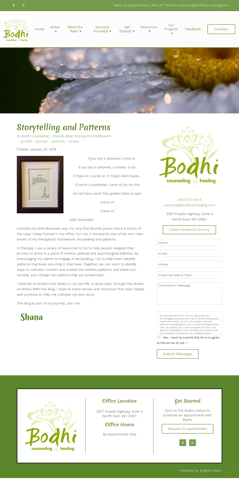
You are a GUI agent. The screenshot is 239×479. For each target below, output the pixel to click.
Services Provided (101, 29)
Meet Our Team (75, 29)
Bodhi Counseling (35, 136)
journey (42, 141)
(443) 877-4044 (162, 5)
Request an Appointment (187, 430)
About (55, 27)
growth (26, 141)
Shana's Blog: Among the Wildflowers (82, 136)
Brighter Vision (211, 471)
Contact (221, 29)
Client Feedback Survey (189, 230)
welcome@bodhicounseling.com (203, 5)
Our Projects (171, 27)
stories (74, 141)
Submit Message (178, 354)
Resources (148, 27)
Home (39, 29)
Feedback (193, 29)
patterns (58, 141)
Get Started (125, 29)
